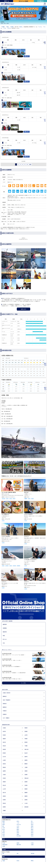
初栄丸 (18, 832)
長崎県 (26, 799)
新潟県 (4, 753)
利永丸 (32, 835)
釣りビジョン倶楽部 (23, 1)
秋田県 (4, 735)
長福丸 (3, 822)
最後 (30, 164)
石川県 (4, 756)
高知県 (4, 796)
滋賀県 (4, 771)
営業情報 (5, 628)
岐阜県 (4, 763)
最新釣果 (5, 624)
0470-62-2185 (10, 177)
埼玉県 (4, 745)
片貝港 (32, 843)
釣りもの (5, 639)
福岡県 (26, 796)
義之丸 (32, 827)
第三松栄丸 (19, 835)
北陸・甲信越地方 (6, 700)
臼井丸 (20, 26)
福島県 (4, 738)
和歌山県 (26, 778)
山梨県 (4, 760)
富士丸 (32, 822)
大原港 (7, 23)
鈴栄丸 (32, 834)
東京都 (4, 749)
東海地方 (5, 703)
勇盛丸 (32, 826)
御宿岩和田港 (4, 844)
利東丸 (3, 835)
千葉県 (2, 23)
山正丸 (18, 826)
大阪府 (4, 774)
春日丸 (3, 832)
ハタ (5, 28)
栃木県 (4, 742)
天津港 (3, 846)
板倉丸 (3, 824)
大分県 (26, 803)
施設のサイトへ (10, 182)
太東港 (32, 844)
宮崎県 (4, 807)
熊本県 (4, 803)
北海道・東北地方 (6, 692)
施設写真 (5, 631)
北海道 (4, 728)
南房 (3, 853)
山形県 (26, 735)
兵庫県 (26, 774)
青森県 (26, 728)
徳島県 (26, 789)
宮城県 (26, 731)
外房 (4, 23)
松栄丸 (32, 831)
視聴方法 (40, 1)
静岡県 (26, 763)
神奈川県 (26, 749)
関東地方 (5, 696)
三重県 (26, 767)
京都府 (26, 771)
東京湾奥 (32, 853)
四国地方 (5, 714)
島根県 (26, 781)
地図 (4, 635)
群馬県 (26, 742)
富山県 (26, 753)
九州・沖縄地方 (6, 718)
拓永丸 (3, 834)
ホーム (6, 1)
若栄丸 (32, 832)
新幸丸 (18, 821)
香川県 (4, 792)
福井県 (26, 756)
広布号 (3, 827)
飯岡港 (18, 843)
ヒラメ (40, 26)
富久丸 (3, 829)
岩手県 (4, 731)
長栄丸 (18, 827)
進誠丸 (32, 829)
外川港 (3, 843)
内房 (17, 853)
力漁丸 (3, 831)
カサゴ (9, 28)
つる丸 (18, 822)
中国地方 (5, 710)
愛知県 (4, 767)
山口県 (4, 789)
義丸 (3, 826)
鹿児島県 (26, 807)
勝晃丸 (18, 829)
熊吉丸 (32, 824)
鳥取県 (4, 781)
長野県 (26, 760)
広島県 (26, 785)
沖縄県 (4, 810)
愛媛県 (26, 792)
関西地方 (5, 707)
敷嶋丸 (3, 821)
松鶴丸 (18, 834)
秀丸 (32, 821)
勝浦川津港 (19, 844)
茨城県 (26, 738)
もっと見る (23, 683)
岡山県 (4, 785)
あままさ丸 (19, 824)
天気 (4, 643)
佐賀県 (4, 799)
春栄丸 (18, 831)
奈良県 (4, 778)
